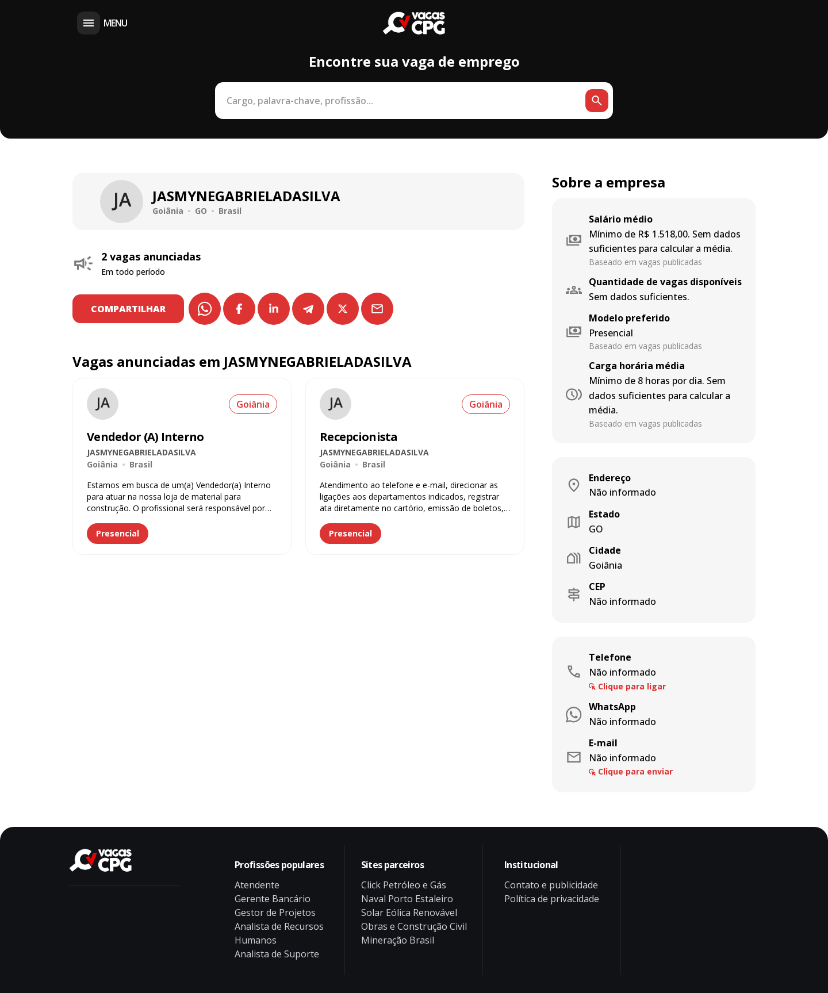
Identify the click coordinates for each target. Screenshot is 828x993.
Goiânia (253, 404)
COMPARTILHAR (128, 308)
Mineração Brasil (397, 940)
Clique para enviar (635, 771)
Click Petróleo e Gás (403, 885)
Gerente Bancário (272, 898)
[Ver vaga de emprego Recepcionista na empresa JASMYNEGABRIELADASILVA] (335, 404)
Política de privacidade (551, 898)
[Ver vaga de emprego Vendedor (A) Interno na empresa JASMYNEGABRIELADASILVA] (102, 404)
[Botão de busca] (596, 100)
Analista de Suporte (277, 954)
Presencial (117, 533)
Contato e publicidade (551, 885)
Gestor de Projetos (275, 912)
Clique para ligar (632, 686)
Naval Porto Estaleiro (407, 898)
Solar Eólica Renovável (409, 912)
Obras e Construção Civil (414, 926)
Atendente (257, 885)
